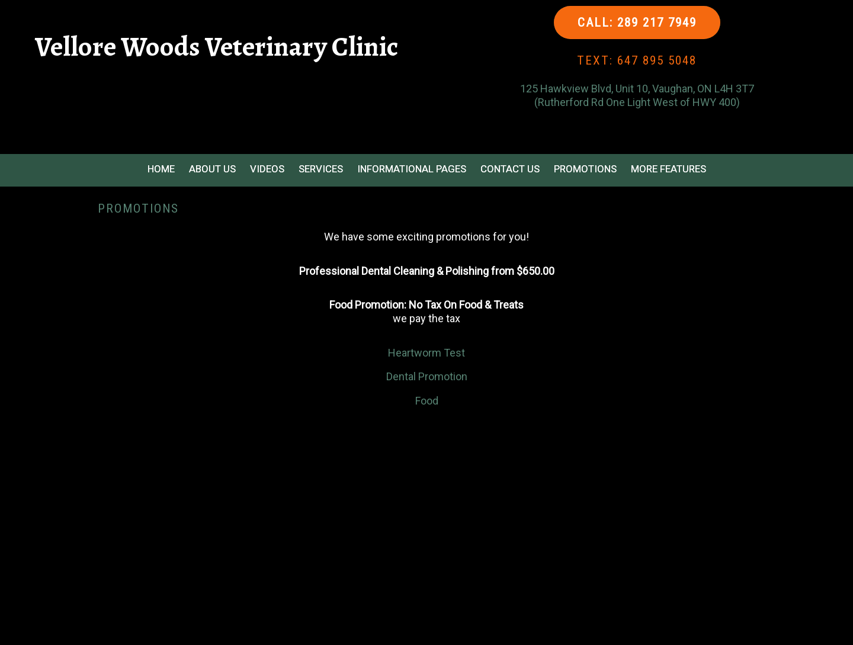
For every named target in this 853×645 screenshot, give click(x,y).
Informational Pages (411, 169)
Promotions (585, 169)
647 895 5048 (657, 60)
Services (321, 169)
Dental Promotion (426, 376)
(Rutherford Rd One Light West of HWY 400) (637, 102)
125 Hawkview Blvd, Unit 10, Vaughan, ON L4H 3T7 (637, 88)
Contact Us (510, 169)
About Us (212, 169)
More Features (668, 169)
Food (426, 400)
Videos (267, 169)
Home (161, 169)
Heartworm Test (426, 352)
